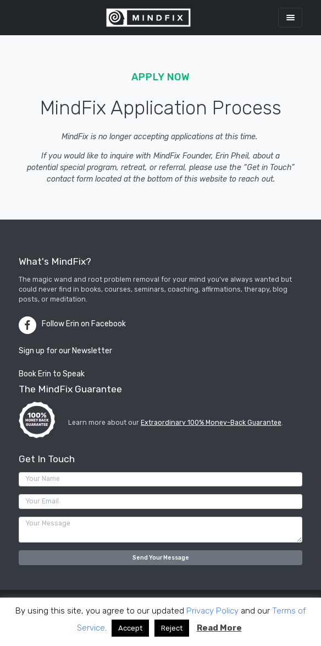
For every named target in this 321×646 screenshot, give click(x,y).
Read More (219, 628)
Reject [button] (171, 628)
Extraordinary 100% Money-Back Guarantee (211, 422)
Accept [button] (130, 628)
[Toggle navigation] (290, 17)
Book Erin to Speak (52, 374)
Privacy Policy (212, 611)
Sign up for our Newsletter (65, 350)
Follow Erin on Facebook (84, 324)
